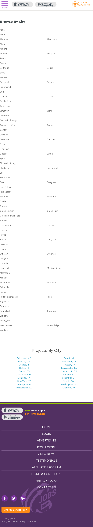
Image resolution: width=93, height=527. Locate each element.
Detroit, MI (69, 358)
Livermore (52, 253)
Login (46, 434)
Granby (3, 206)
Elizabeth (4, 168)
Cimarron (4, 110)
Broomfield (5, 87)
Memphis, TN (24, 377)
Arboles (3, 53)
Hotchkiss (51, 225)
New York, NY (24, 381)
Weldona (4, 315)
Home (46, 427)
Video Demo (46, 454)
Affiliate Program (46, 467)
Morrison (51, 282)
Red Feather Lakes (9, 296)
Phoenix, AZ (69, 374)
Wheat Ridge (53, 325)
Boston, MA (24, 361)
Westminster (6, 325)
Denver (3, 144)
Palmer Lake (6, 287)
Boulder (4, 77)
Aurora (3, 63)
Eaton (50, 153)
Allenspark (52, 39)
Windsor (4, 330)
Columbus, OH (69, 377)
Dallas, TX (24, 368)
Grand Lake (52, 210)
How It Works (46, 447)
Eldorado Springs (8, 163)
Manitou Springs (54, 268)
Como (50, 125)
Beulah (50, 67)
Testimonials (46, 460)
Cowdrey (4, 134)
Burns (3, 91)
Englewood (52, 168)
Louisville (4, 263)
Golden (3, 201)
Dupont (3, 153)
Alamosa (4, 39)
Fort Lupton (5, 191)
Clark (49, 110)
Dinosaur (4, 149)
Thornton (51, 311)
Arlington (51, 53)
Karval (3, 239)
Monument (5, 282)
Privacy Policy (46, 481)
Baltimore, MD (24, 358)
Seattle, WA (69, 381)
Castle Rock (5, 101)
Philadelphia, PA (24, 387)
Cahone (3, 96)
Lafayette (51, 239)
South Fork (5, 311)
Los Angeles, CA (69, 368)
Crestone (4, 139)
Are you (15, 509)
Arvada (3, 58)
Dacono (51, 139)
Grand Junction (7, 210)
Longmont (5, 258)
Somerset (4, 306)
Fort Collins (5, 187)
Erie (2, 172)
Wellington (5, 320)
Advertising (46, 440)
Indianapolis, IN (24, 384)
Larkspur (4, 244)
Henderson (5, 225)
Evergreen (51, 182)
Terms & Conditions (46, 474)
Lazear (3, 249)
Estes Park (5, 177)
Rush (49, 296)
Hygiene (3, 230)
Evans (3, 182)
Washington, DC (69, 384)
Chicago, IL (24, 364)
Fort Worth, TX (69, 361)
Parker (3, 292)
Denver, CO (24, 371)
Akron (3, 34)
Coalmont (5, 115)
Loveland (4, 268)
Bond (2, 72)
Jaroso (3, 234)
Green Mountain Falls (10, 215)
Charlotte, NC (69, 387)
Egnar (2, 158)
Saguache (4, 301)
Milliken (3, 277)
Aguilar (3, 29)
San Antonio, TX (69, 371)
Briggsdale (5, 82)
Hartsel (3, 220)
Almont (3, 48)
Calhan (50, 96)
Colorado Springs (8, 120)
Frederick (51, 196)
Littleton (4, 253)
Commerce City (7, 125)
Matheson (5, 272)
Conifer (3, 129)
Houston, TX (69, 364)
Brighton (51, 82)
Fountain (4, 196)
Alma (2, 44)
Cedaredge (5, 106)
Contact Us (46, 487)
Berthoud (4, 67)
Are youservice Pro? (85, 4)
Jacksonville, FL (24, 374)
